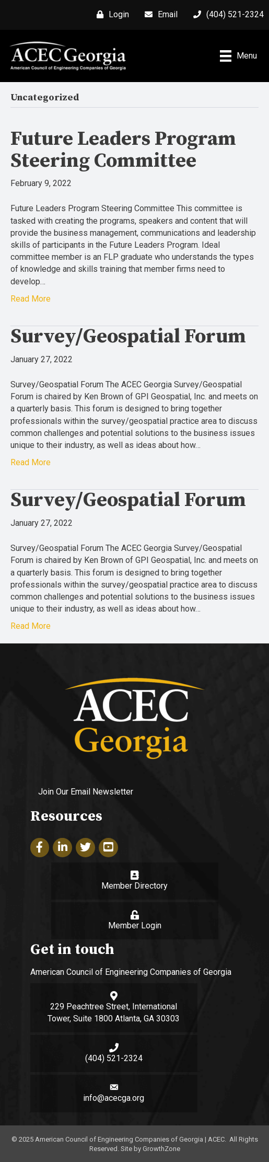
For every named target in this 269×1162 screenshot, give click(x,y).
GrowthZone (161, 1149)
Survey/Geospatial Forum (128, 336)
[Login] (110, 14)
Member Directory (134, 886)
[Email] (158, 14)
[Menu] (238, 56)
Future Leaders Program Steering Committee (123, 150)
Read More (30, 299)
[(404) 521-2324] (226, 14)
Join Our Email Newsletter (85, 792)
